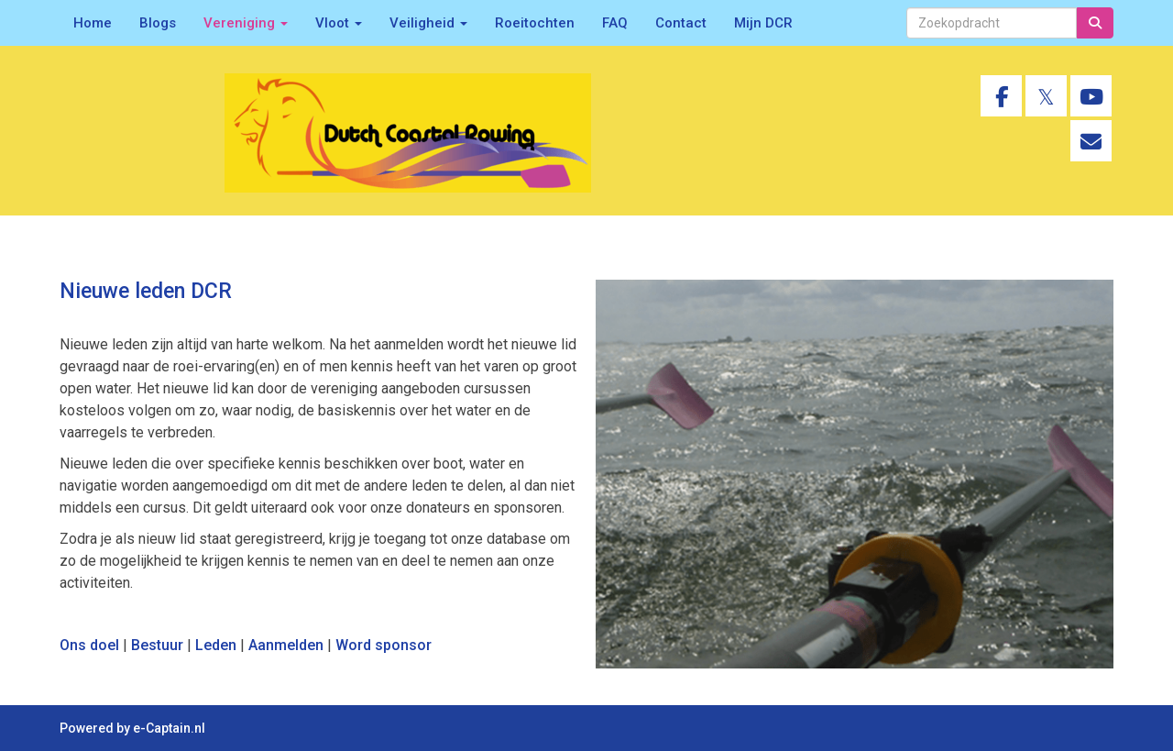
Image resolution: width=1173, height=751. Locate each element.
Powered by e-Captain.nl (132, 728)
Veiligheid (428, 23)
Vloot (338, 23)
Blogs (157, 23)
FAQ (615, 23)
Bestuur (157, 645)
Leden (215, 645)
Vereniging (245, 23)
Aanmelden (285, 645)
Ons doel (89, 645)
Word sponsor (383, 645)
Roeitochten (535, 23)
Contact (681, 23)
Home (92, 23)
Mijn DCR (763, 23)
